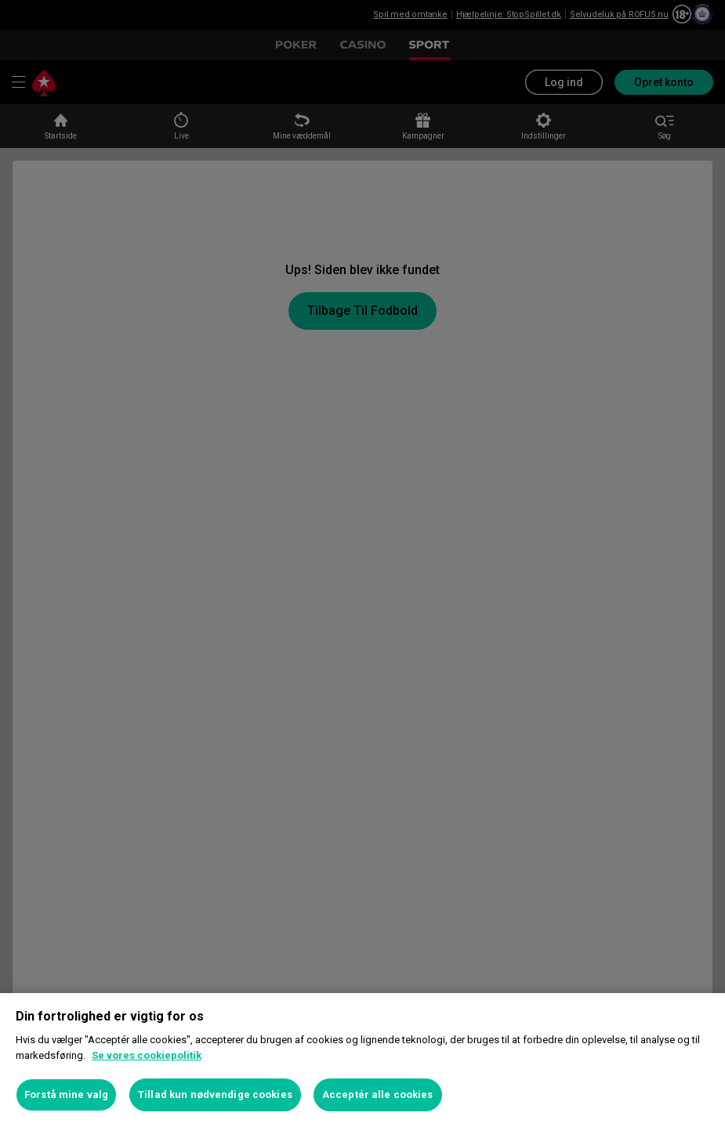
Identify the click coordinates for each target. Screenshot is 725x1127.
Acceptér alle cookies (377, 1094)
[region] (362, 1060)
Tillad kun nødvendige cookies (215, 1094)
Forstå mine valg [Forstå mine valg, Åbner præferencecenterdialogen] (66, 1094)
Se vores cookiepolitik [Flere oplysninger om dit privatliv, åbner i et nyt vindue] (146, 1055)
